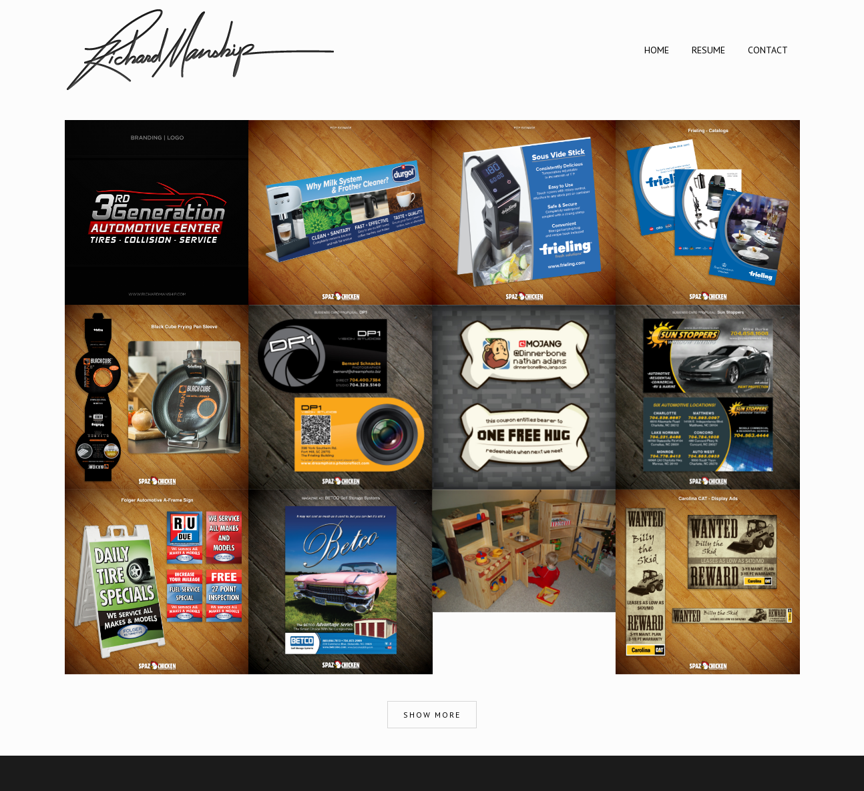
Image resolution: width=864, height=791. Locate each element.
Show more (432, 715)
